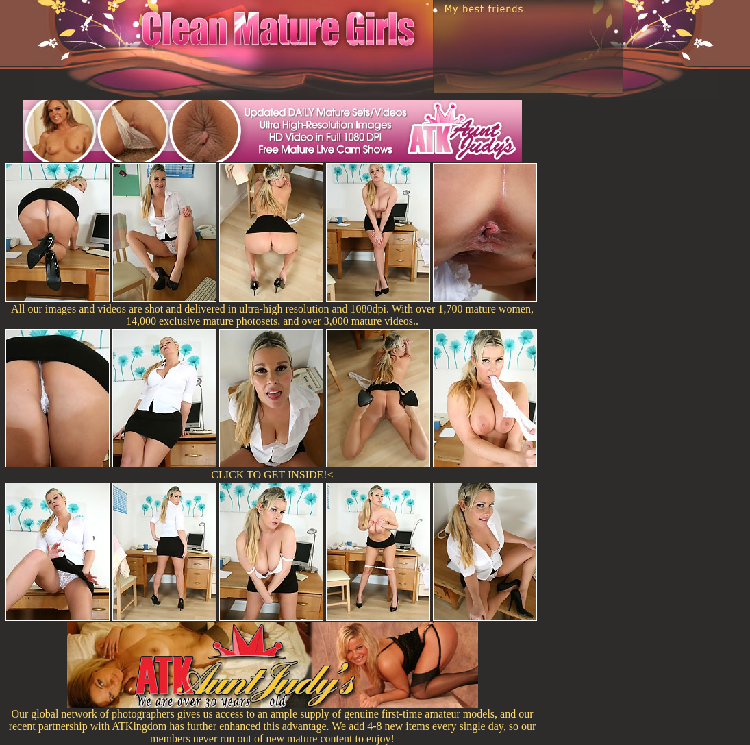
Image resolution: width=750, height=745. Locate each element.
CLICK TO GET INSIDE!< (272, 474)
